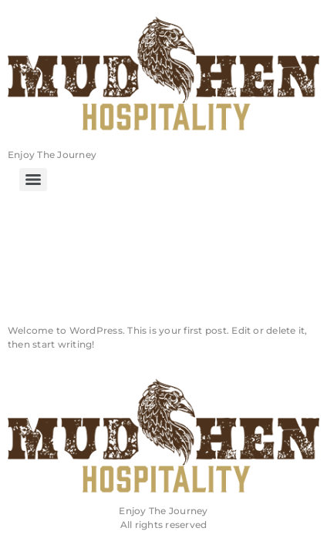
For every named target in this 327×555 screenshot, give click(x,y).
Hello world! (123, 282)
